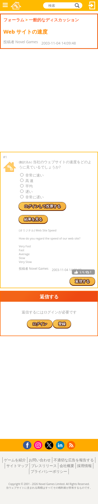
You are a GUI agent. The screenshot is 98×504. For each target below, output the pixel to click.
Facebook (28, 444)
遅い (26, 191)
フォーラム (13, 20)
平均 (26, 186)
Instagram (39, 445)
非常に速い (32, 175)
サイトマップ (17, 465)
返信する (82, 281)
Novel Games (15, 5)
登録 (62, 323)
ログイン (92, 5)
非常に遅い (32, 196)
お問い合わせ (40, 459)
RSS (71, 445)
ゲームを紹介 (15, 459)
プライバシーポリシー (49, 471)
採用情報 (84, 465)
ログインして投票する (42, 206)
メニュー (5, 5)
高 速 (26, 180)
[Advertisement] (49, 100)
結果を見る (33, 219)
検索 (76, 5)
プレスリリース (44, 465)
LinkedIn (61, 445)
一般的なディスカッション (54, 20)
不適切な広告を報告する (74, 459)
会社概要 (67, 465)
